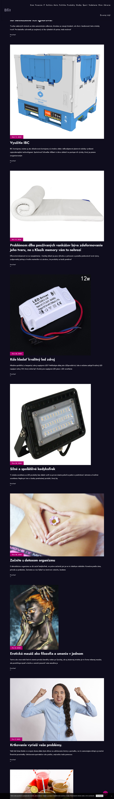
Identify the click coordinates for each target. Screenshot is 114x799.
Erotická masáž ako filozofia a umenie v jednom (46, 653)
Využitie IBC (19, 142)
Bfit (7, 10)
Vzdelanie (93, 5)
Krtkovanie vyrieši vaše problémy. (36, 744)
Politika (62, 5)
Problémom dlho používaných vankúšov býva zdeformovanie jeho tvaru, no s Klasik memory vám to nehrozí (56, 247)
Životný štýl (105, 15)
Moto (56, 5)
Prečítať (13, 34)
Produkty (71, 5)
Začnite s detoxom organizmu (32, 560)
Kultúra (49, 5)
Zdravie (107, 5)
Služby (79, 5)
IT (44, 5)
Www (100, 5)
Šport (85, 5)
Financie (38, 5)
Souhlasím (100, 796)
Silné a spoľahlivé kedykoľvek (32, 468)
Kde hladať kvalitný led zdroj (32, 359)
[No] (111, 796)
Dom (32, 5)
